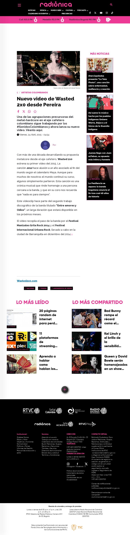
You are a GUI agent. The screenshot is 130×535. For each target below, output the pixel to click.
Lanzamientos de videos (62, 288)
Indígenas (93, 108)
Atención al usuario (49, 437)
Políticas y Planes (23, 446)
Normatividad (22, 444)
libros (12, 372)
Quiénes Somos (23, 437)
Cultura (69, 10)
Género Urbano (80, 326)
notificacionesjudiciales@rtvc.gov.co (105, 488)
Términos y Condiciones (51, 455)
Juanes (92, 148)
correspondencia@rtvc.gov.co (103, 453)
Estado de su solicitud (50, 453)
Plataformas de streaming (19, 349)
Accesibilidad (72, 480)
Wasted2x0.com (27, 280)
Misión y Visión (22, 439)
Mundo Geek (56, 10)
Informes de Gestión (24, 448)
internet (12, 326)
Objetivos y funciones (25, 442)
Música (43, 10)
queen (77, 372)
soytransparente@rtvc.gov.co (103, 497)
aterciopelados (95, 71)
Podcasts (81, 10)
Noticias (31, 10)
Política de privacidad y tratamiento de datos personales (76, 473)
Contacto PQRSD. (103, 457)
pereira (44, 288)
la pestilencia (94, 179)
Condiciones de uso (74, 477)
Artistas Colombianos (34, 93)
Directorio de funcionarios (52, 451)
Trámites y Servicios (49, 448)
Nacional (30, 288)
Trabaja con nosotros (50, 439)
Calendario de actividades (52, 442)
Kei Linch (78, 349)
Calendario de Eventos (38, 14)
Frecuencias (67, 14)
